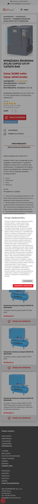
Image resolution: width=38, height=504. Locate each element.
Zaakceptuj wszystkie (23, 286)
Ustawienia (27, 281)
